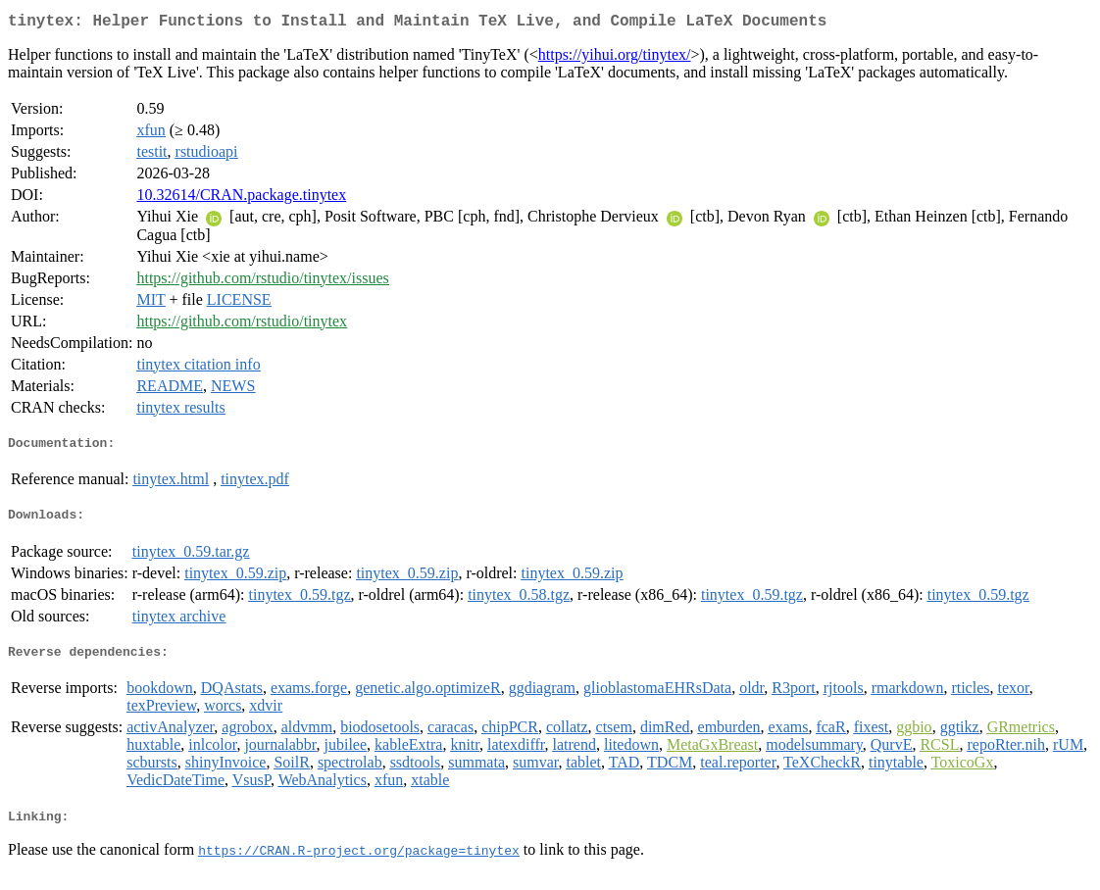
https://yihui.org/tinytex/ (614, 58)
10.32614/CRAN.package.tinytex (241, 198)
